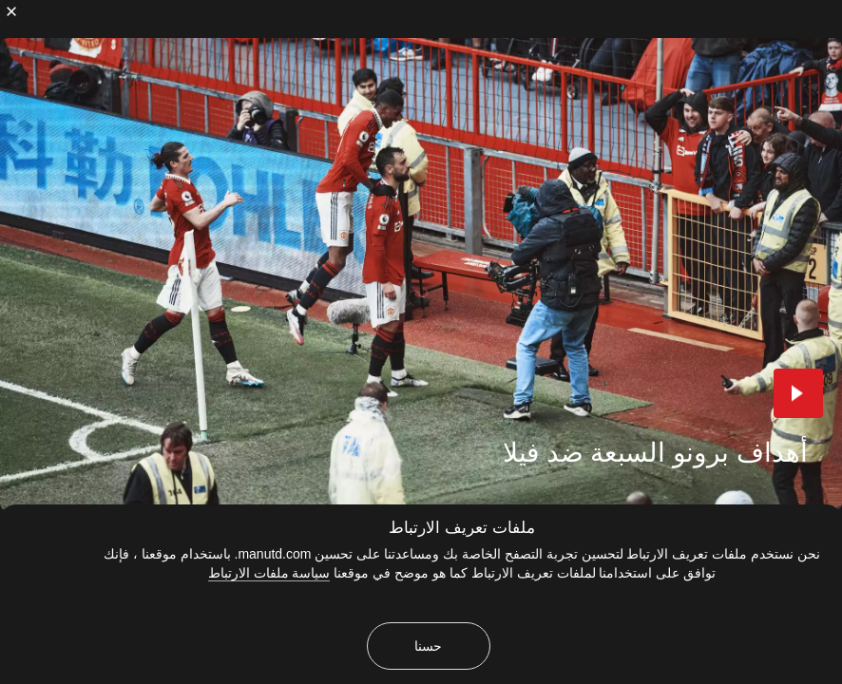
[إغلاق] (11, 11)
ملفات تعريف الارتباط (461, 528)
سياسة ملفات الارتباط (269, 572)
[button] (798, 393)
